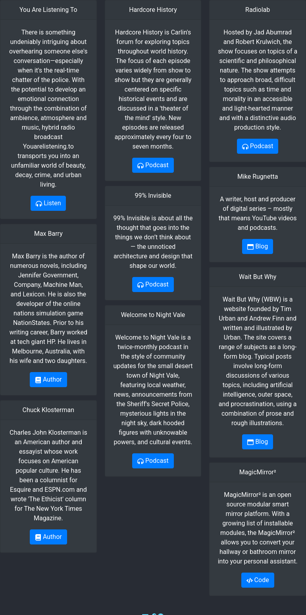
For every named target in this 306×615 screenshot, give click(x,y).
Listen (48, 203)
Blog (257, 246)
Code (257, 580)
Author (48, 379)
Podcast (153, 165)
